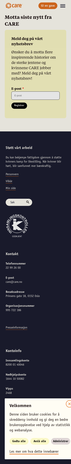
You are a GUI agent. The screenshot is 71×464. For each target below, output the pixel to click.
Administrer (60, 441)
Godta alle (19, 441)
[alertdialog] (35, 232)
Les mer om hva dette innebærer (34, 452)
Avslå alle (40, 441)
